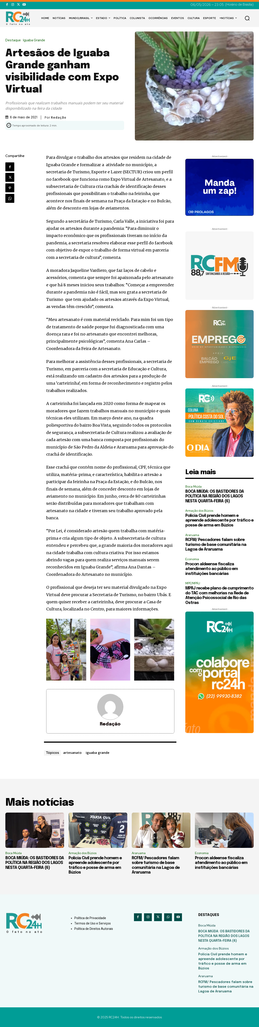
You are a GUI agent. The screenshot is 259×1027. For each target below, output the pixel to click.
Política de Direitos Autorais (93, 929)
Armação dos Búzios (199, 511)
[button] (247, 18)
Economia (192, 559)
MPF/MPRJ (192, 583)
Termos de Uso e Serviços (92, 923)
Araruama (192, 535)
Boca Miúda (193, 486)
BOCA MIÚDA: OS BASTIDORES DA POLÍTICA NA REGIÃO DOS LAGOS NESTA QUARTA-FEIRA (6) (214, 496)
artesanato (72, 752)
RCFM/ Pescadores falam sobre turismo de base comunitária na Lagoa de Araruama (215, 544)
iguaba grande (97, 752)
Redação (58, 117)
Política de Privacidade (90, 918)
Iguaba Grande (35, 40)
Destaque (14, 40)
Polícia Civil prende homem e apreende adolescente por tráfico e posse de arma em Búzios (219, 520)
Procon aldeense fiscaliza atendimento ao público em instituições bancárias (211, 569)
